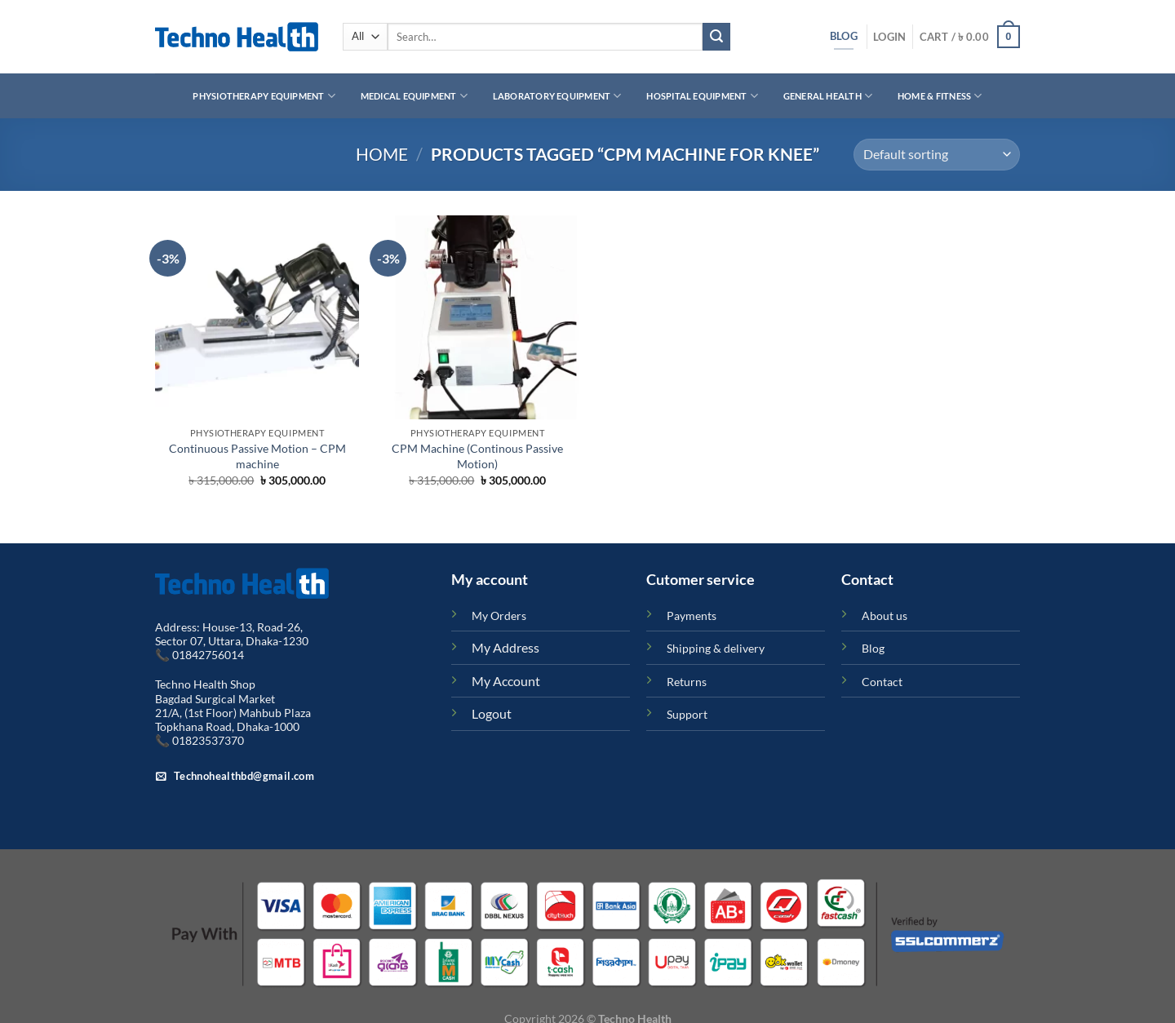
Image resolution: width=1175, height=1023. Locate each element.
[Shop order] (937, 154)
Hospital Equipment (701, 96)
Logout (492, 713)
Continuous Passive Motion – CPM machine (257, 456)
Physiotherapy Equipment (264, 96)
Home (382, 154)
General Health (828, 96)
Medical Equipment (414, 96)
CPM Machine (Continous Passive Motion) (477, 456)
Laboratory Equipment (557, 96)
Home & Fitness (940, 96)
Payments (691, 615)
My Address (505, 647)
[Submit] (716, 37)
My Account (506, 681)
